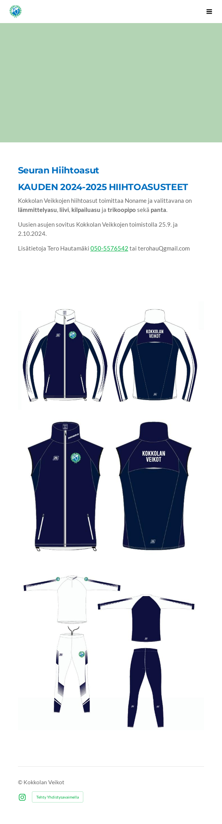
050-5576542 (109, 248)
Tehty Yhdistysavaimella (57, 797)
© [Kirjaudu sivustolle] (21, 782)
